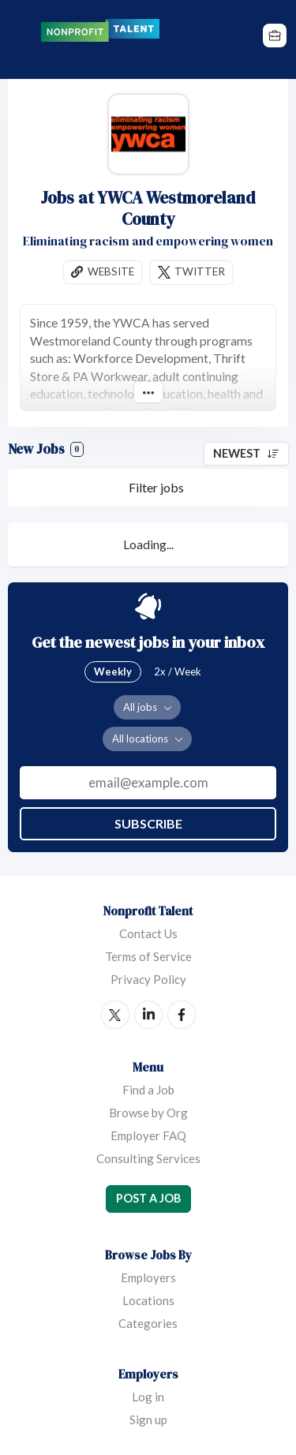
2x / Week (177, 671)
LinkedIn (148, 1014)
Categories (148, 1323)
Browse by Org (148, 1112)
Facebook (181, 1014)
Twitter (199, 271)
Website (111, 271)
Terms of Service (148, 956)
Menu (21, 39)
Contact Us (148, 933)
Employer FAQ (148, 1135)
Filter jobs (156, 487)
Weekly (113, 671)
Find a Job (148, 1090)
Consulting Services (148, 1158)
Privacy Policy (148, 979)
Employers (148, 1277)
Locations (148, 1300)
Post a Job (148, 1198)
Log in (148, 1397)
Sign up (148, 1419)
